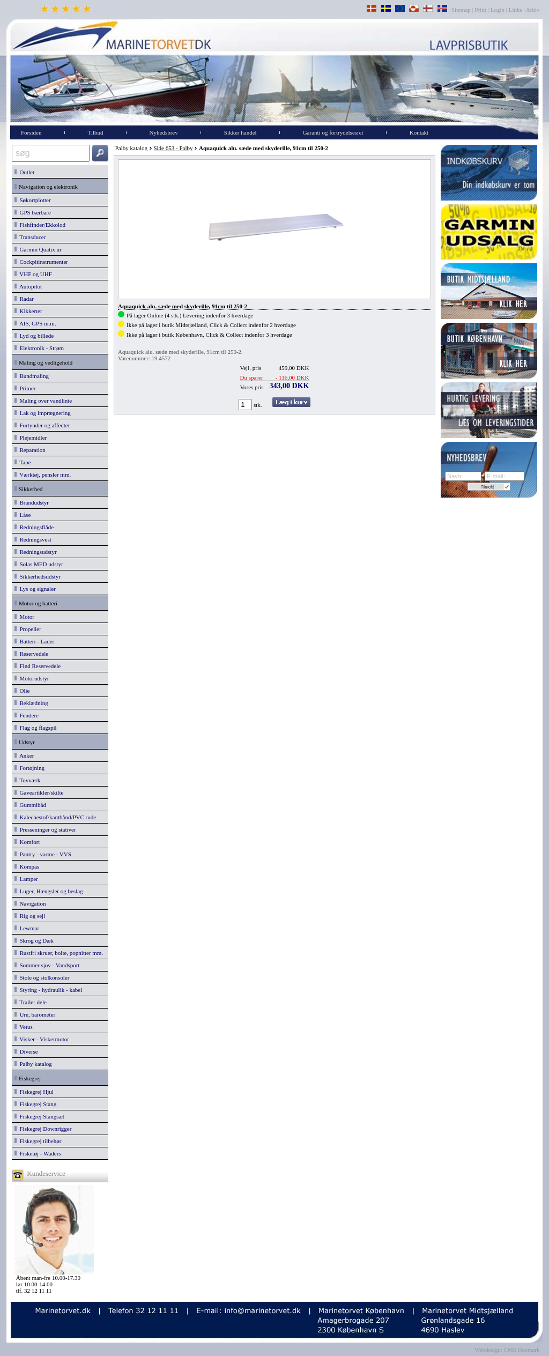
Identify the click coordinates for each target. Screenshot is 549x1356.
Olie (21, 690)
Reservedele (31, 653)
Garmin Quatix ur (38, 249)
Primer (24, 388)
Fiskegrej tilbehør (37, 1141)
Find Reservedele (37, 666)
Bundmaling (31, 376)
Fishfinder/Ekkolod (39, 224)
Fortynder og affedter (42, 425)
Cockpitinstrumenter (41, 261)
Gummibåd (30, 805)
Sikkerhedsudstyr (37, 576)
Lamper (26, 879)
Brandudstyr (31, 502)
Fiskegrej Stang (35, 1104)
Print (480, 9)
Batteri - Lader (34, 641)
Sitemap (461, 9)
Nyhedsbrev (164, 132)
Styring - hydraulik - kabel (48, 990)
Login (497, 9)
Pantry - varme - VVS (42, 854)
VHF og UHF (33, 274)
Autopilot (28, 286)
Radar (24, 298)
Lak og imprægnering (42, 413)
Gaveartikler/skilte (38, 792)
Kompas (26, 866)
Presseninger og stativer (45, 829)
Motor (24, 616)
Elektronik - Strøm (39, 348)
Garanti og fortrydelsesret (333, 132)
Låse (22, 515)
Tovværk (27, 780)
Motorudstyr (31, 678)
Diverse (26, 1051)
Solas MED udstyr (38, 564)
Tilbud (95, 132)
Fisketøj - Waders (37, 1153)
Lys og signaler (35, 589)
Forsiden (31, 132)
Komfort (27, 842)
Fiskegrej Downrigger (42, 1128)
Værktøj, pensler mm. (42, 474)
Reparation (30, 450)
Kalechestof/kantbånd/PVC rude (55, 817)
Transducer (30, 237)
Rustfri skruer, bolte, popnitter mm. (58, 953)
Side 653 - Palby (172, 148)
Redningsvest (32, 539)
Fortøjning (29, 768)
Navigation (30, 903)
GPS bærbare (32, 212)
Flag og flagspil (35, 727)
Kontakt (419, 132)
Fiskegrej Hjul (34, 1091)
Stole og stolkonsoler (41, 977)
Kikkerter (28, 311)
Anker (24, 755)
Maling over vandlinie (43, 400)
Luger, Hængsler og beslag (48, 891)
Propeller (27, 629)
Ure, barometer (34, 1014)
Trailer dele (30, 1002)
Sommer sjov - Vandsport (46, 965)
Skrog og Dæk (34, 940)
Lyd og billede (34, 335)
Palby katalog (33, 1064)
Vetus (23, 1027)
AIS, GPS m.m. (35, 323)
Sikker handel (240, 132)
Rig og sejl (29, 916)
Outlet (24, 172)
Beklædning (31, 703)
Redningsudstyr (35, 552)
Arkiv (533, 9)
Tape (22, 462)
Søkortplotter (32, 200)
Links (515, 9)
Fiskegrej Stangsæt (39, 1116)
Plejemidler (30, 437)
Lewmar (26, 928)
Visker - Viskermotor (41, 1039)
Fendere (26, 715)
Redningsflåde (34, 527)
